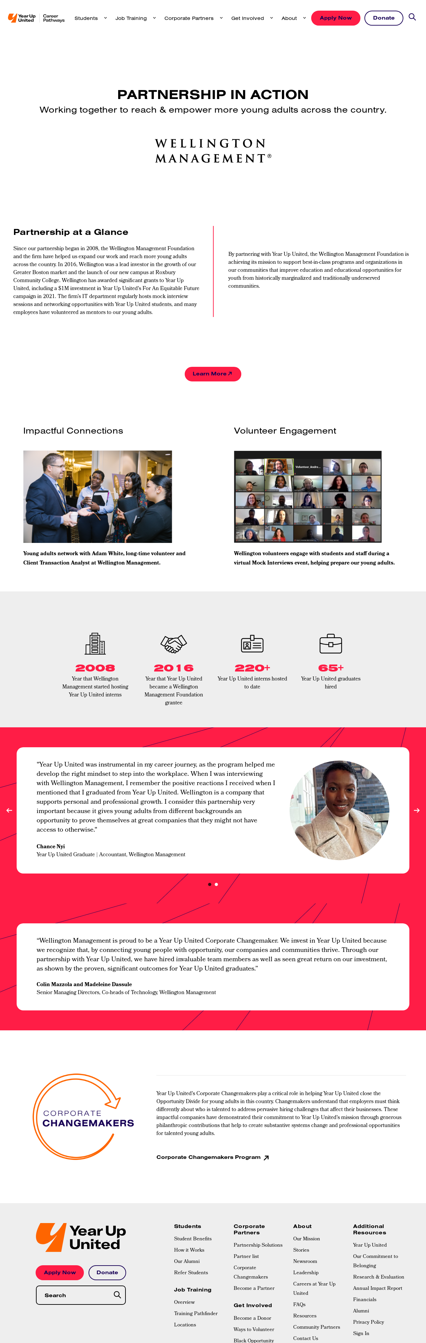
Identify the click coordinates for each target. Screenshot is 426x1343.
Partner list (246, 1257)
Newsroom (305, 1262)
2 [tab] (216, 885)
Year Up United (370, 1246)
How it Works (189, 1251)
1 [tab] (209, 885)
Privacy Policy (368, 1323)
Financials (364, 1300)
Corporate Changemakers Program (209, 1157)
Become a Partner (254, 1289)
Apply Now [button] (336, 17)
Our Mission (306, 1239)
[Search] (117, 1295)
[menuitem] (200, 1239)
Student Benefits (193, 1239)
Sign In (361, 1334)
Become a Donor (252, 1318)
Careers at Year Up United (314, 1289)
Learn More (210, 373)
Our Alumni (187, 1262)
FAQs (299, 1305)
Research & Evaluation (378, 1278)
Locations (185, 1325)
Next (417, 811)
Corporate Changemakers (251, 1273)
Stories (301, 1251)
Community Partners (316, 1328)
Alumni (361, 1311)
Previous (9, 811)
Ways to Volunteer (254, 1330)
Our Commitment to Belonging (375, 1262)
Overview (184, 1303)
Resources (305, 1316)
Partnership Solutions (258, 1246)
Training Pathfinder (196, 1314)
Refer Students (191, 1273)
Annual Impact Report (377, 1289)
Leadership (306, 1273)
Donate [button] (384, 17)
